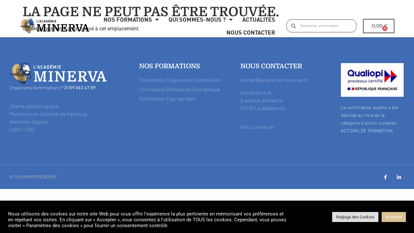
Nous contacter (250, 32)
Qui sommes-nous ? (201, 19)
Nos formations (131, 19)
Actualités (258, 19)
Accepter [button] (394, 217)
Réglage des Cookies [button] (355, 217)
